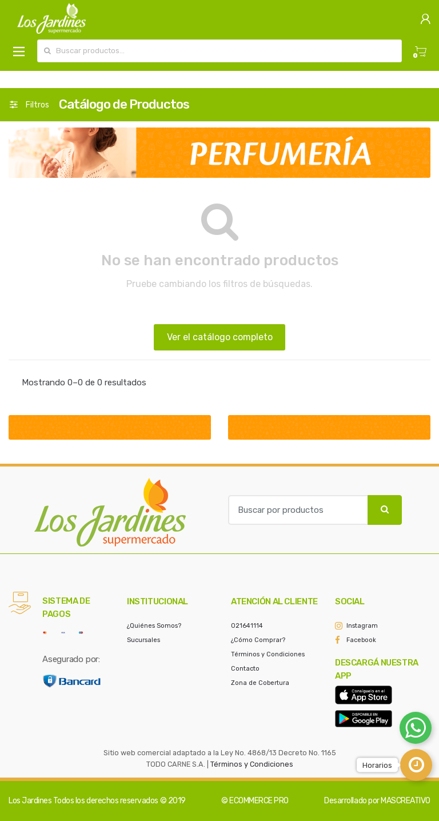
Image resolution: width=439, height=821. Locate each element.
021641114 (247, 625)
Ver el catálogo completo (220, 337)
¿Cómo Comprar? (258, 640)
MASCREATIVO (405, 801)
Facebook (361, 640)
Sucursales (143, 640)
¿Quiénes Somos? (154, 625)
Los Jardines (30, 801)
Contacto (245, 668)
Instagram (362, 625)
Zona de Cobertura (260, 683)
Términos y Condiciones (268, 654)
